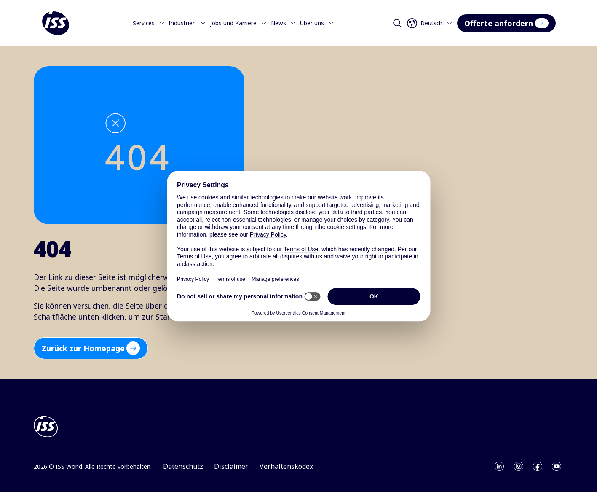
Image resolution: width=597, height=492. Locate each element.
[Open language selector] (431, 23)
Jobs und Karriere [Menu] (238, 23)
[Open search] (397, 23)
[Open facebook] (537, 466)
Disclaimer (231, 466)
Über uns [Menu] (317, 23)
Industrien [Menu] (187, 23)
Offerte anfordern (506, 23)
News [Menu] (284, 23)
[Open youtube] (556, 466)
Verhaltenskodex (286, 466)
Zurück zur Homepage (91, 348)
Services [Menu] (149, 23)
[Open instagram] (518, 466)
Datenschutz (183, 466)
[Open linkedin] (499, 466)
